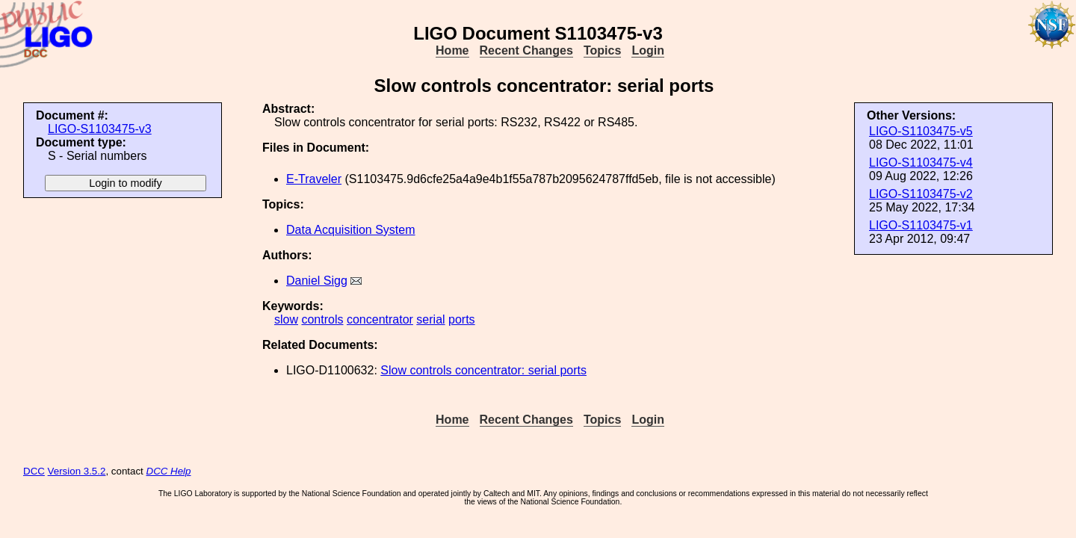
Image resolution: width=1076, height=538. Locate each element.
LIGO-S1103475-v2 (921, 194)
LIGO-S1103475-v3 (100, 129)
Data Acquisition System (350, 229)
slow (286, 319)
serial (430, 319)
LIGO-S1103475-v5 (921, 131)
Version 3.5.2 (77, 471)
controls (322, 319)
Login (647, 50)
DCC (34, 471)
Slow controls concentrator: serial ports (483, 370)
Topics (602, 50)
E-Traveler (313, 179)
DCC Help (168, 471)
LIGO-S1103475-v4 (921, 162)
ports (461, 319)
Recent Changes (526, 50)
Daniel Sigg (316, 280)
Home (452, 50)
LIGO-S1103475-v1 (921, 225)
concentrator (380, 319)
